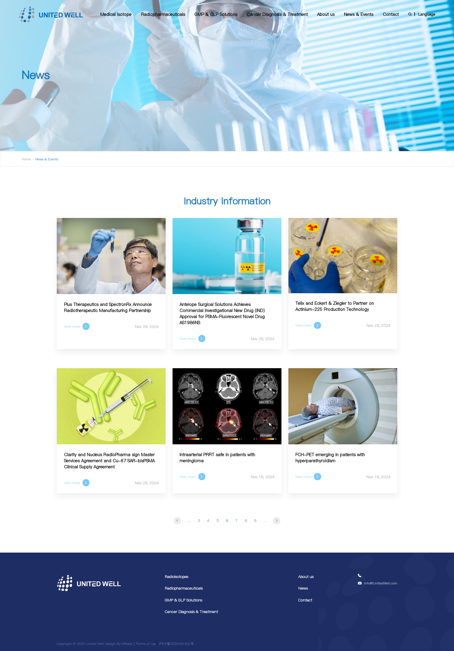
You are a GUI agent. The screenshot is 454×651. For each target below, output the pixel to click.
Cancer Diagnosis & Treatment (277, 14)
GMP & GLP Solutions (215, 14)
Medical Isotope (115, 14)
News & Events (358, 14)
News (303, 588)
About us (325, 14)
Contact (391, 14)
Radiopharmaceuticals (163, 14)
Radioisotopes (176, 576)
